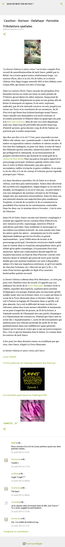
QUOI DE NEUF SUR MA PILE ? (20, 4)
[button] (4, 34)
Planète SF (8, 423)
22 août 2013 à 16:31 (20, 452)
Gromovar (15, 459)
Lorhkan (14, 473)
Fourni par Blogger (32, 544)
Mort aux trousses (16, 122)
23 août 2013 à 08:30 (20, 481)
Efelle (13, 443)
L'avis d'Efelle (9, 357)
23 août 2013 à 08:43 (20, 495)
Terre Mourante (35, 285)
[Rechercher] (61, 4)
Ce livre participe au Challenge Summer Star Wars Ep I (29, 363)
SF (16, 423)
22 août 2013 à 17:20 (20, 466)
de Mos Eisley (13, 159)
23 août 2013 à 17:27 (20, 526)
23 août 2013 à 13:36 (20, 511)
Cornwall (15, 502)
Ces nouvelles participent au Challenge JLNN (25, 395)
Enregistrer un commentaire (16, 531)
